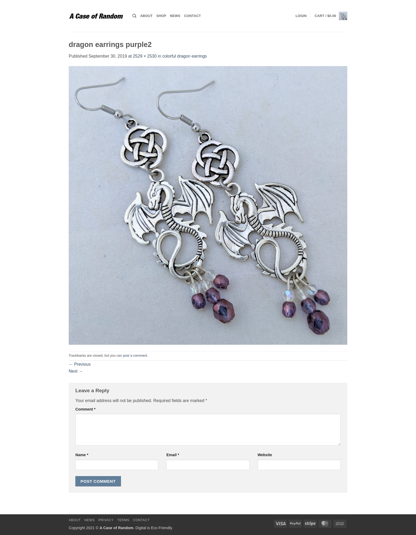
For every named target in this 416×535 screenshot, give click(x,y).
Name (81, 455)
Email (172, 455)
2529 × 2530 (145, 56)
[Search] (134, 16)
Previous (80, 364)
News (175, 16)
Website (265, 455)
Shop (161, 16)
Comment (85, 409)
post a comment (135, 355)
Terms (123, 520)
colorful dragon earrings (184, 56)
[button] (301, 16)
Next (76, 371)
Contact (192, 16)
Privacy (106, 520)
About (146, 16)
